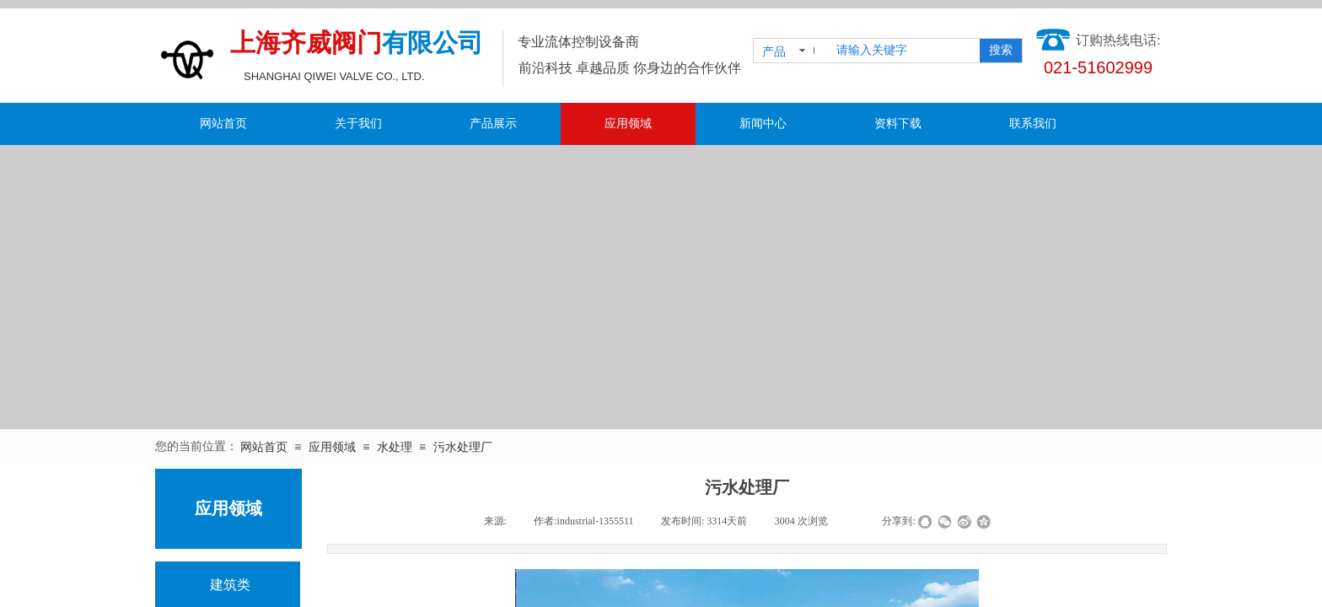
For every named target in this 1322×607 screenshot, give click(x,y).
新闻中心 (763, 123)
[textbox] (905, 51)
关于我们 (358, 123)
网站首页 (223, 123)
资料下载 (898, 123)
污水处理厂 (462, 447)
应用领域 (628, 123)
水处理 (394, 447)
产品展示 (493, 123)
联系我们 (1032, 123)
